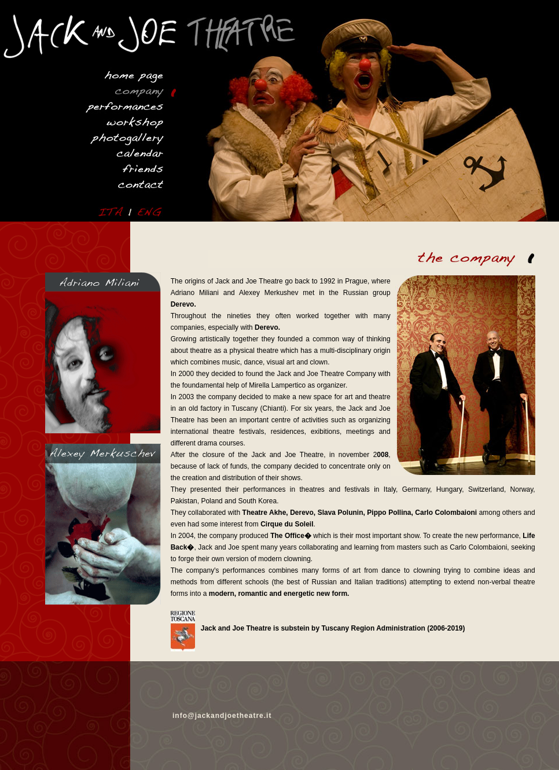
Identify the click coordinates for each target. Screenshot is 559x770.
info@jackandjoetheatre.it (221, 716)
